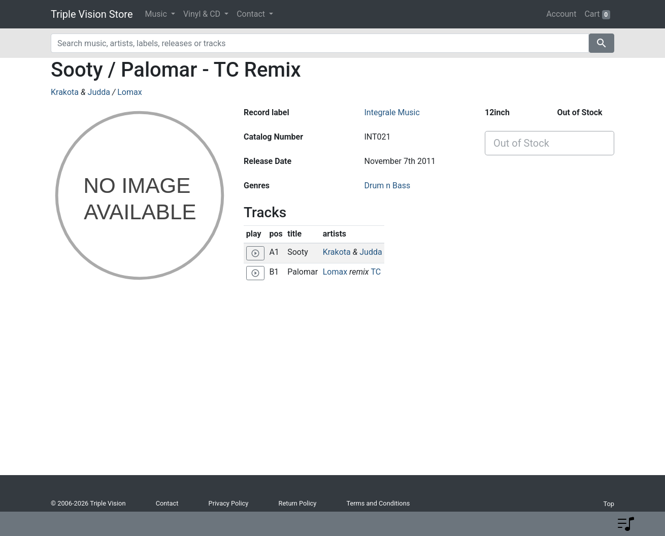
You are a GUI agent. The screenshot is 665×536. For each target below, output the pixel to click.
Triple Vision (107, 503)
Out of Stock (521, 143)
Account (561, 14)
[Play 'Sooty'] (255, 253)
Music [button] (157, 14)
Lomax (129, 92)
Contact (167, 503)
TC (376, 272)
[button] (626, 524)
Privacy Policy (229, 503)
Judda (99, 92)
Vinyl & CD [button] (202, 14)
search (601, 43)
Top (608, 504)
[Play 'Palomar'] (255, 273)
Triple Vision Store (92, 14)
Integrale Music (391, 112)
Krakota (65, 92)
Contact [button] (252, 14)
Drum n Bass (387, 185)
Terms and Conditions (378, 503)
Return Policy (298, 503)
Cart (597, 14)
